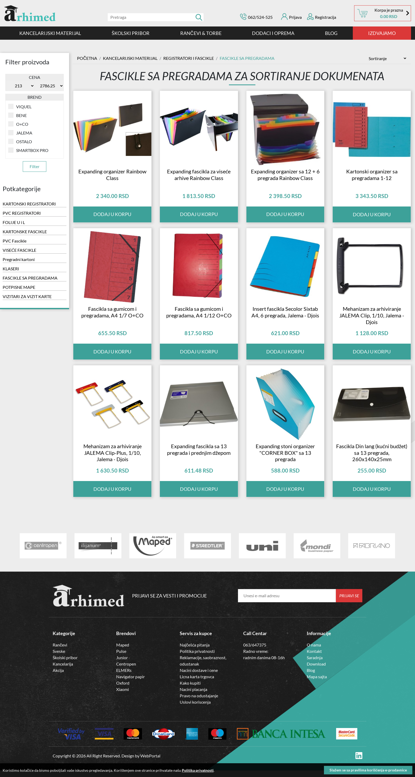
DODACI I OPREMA (273, 33)
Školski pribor (65, 664)
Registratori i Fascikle (188, 58)
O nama (314, 651)
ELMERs (124, 676)
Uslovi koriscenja (195, 708)
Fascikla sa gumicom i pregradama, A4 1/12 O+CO (199, 316)
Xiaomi (122, 695)
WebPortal (150, 762)
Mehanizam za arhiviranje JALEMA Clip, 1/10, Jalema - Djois (371, 319)
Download (316, 670)
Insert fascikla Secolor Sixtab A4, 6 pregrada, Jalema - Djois (285, 316)
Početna (87, 58)
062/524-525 (260, 17)
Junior (122, 664)
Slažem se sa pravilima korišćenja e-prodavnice (368, 770)
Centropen (126, 670)
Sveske (59, 657)
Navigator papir (130, 683)
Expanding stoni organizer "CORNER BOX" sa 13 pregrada (285, 459)
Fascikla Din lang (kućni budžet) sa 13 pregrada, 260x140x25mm (371, 459)
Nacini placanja (193, 695)
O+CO (18, 124)
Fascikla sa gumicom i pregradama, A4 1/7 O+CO (112, 316)
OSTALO (20, 141)
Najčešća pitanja (195, 651)
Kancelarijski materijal (50, 33)
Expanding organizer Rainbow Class (112, 176)
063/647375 (254, 651)
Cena (34, 77)
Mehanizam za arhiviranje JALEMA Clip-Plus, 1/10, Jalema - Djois (112, 459)
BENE (17, 115)
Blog (331, 33)
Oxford (122, 689)
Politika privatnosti (197, 657)
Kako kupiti (190, 689)
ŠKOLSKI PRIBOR (131, 33)
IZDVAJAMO (382, 33)
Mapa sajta (317, 683)
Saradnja (315, 664)
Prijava (291, 16)
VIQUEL (19, 106)
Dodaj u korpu (372, 216)
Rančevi (60, 651)
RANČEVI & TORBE (201, 33)
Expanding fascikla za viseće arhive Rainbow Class (199, 176)
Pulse (121, 657)
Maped (122, 651)
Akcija (58, 676)
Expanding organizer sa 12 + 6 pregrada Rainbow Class (285, 176)
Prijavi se (349, 602)
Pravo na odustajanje (199, 702)
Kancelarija (63, 670)
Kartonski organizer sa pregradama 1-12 (372, 176)
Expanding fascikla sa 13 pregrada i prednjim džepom (199, 455)
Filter (34, 166)
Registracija (321, 16)
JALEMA (20, 132)
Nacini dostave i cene (199, 676)
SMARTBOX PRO (28, 150)
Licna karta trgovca (197, 683)
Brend (35, 97)
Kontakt (314, 657)
